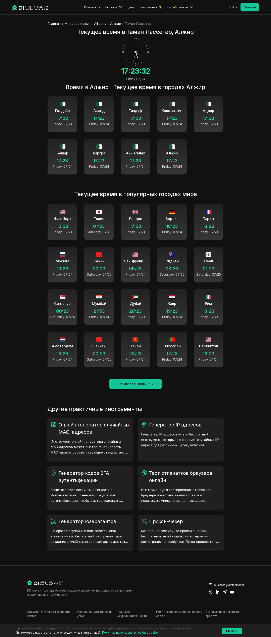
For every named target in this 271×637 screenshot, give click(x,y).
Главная (53, 24)
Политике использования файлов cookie (179, 614)
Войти (233, 7)
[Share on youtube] (232, 592)
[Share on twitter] (210, 592)
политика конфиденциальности (132, 614)
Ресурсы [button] (113, 7)
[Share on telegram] (225, 592)
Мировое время (77, 24)
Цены (130, 7)
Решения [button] (92, 7)
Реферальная (148, 7)
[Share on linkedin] (218, 592)
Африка (100, 24)
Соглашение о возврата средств (222, 614)
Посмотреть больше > (135, 384)
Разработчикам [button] (180, 7)
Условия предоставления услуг (94, 614)
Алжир (115, 24)
